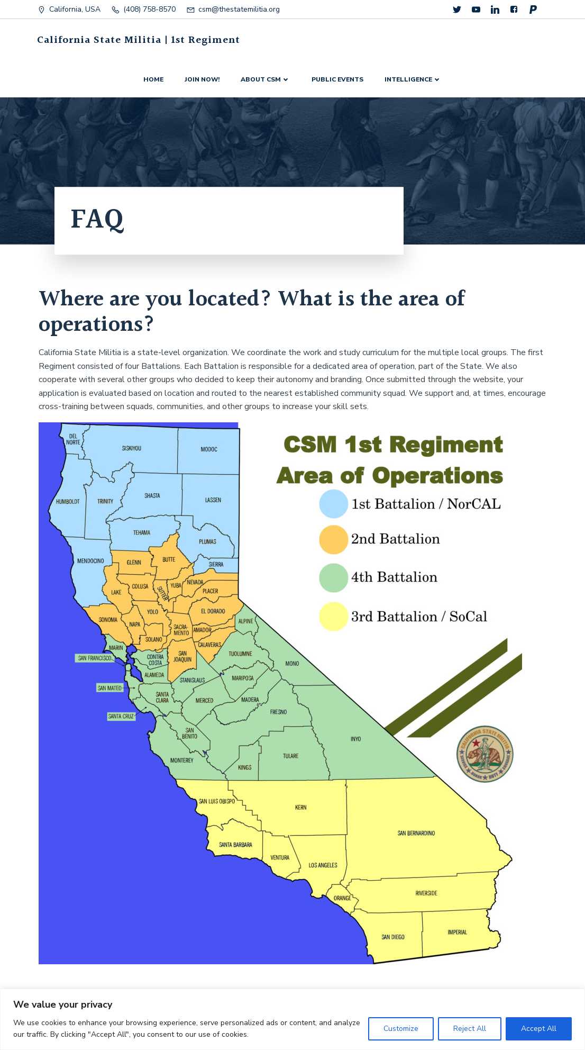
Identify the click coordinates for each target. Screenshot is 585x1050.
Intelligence (413, 79)
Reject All (469, 1029)
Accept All (538, 1029)
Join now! (202, 79)
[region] (292, 1019)
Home (153, 79)
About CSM (265, 79)
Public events (337, 79)
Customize (400, 1029)
